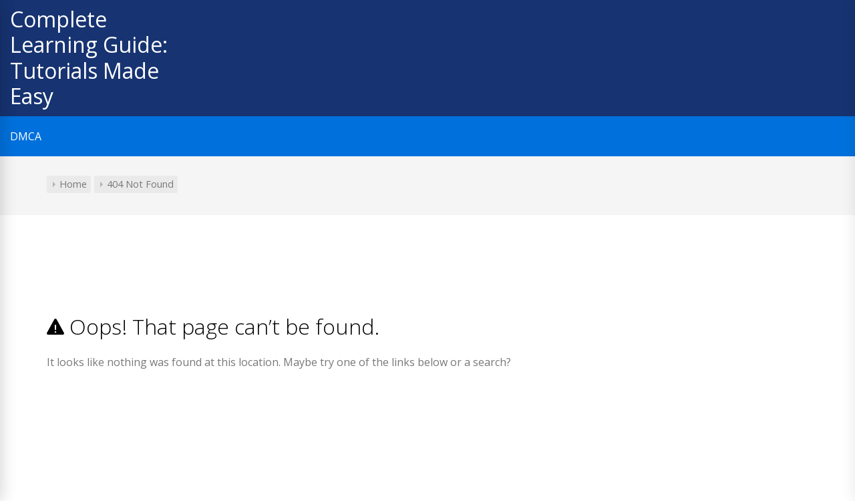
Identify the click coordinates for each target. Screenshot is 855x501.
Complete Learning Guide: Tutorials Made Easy (89, 57)
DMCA (25, 136)
